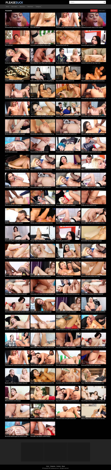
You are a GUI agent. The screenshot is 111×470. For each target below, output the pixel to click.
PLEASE (10, 2)
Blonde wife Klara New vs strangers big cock (16, 383)
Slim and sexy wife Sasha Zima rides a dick (66, 365)
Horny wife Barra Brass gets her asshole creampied (93, 98)
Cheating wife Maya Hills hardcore (64, 276)
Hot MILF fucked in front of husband (14, 223)
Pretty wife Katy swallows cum (88, 205)
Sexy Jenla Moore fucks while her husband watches (17, 258)
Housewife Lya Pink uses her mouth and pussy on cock (68, 383)
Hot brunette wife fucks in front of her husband (16, 187)
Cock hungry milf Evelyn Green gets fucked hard (42, 294)
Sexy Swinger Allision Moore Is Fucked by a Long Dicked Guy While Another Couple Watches (93, 400)
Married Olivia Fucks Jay (62, 45)
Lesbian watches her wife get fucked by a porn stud (42, 205)
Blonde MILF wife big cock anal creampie (91, 240)
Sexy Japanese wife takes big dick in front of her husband (42, 383)
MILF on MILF (59, 98)
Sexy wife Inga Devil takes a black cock (14, 347)
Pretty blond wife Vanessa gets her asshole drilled (93, 311)
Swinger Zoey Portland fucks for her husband (67, 116)
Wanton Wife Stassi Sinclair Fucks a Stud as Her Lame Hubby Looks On (42, 347)
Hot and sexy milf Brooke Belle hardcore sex (41, 223)
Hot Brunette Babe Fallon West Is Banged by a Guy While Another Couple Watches (42, 80)
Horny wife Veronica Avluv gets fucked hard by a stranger (17, 169)
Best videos (14, 6)
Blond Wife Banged (35, 27)
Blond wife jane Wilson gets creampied (65, 205)
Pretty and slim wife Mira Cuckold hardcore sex (67, 294)
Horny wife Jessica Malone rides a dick (40, 45)
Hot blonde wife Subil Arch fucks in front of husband (42, 400)
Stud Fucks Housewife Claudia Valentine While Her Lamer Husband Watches (42, 116)
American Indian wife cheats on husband (91, 329)
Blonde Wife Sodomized (11, 152)
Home (7, 6)
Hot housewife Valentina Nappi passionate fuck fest (17, 27)
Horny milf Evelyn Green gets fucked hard (66, 134)
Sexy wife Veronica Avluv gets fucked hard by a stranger (93, 80)
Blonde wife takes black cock (37, 258)
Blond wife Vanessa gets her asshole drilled (16, 436)
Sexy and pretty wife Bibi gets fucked (39, 152)
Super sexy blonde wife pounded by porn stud (92, 383)
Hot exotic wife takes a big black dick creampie (93, 134)
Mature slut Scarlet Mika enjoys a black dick (41, 169)
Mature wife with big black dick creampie (91, 152)
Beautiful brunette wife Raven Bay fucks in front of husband (68, 258)
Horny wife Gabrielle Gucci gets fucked (91, 365)
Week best (22, 6)
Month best (30, 6)
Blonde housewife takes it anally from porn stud (42, 418)
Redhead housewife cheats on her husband (92, 27)
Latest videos (102, 10)
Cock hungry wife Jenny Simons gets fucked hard (68, 27)
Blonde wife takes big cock (62, 63)
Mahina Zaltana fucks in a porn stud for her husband (93, 418)
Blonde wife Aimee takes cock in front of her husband (42, 134)
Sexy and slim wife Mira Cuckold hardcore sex (41, 365)
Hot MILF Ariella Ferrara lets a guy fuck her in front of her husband (68, 329)
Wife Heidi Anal (9, 45)
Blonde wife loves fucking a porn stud (90, 276)
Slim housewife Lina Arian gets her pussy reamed (17, 311)
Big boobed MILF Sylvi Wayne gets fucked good (42, 63)
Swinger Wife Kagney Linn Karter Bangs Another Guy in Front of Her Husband (42, 240)
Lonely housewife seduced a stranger (14, 80)
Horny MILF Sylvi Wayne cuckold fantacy (40, 436)
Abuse (63, 466)
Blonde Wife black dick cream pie (13, 276)
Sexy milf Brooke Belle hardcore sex (65, 80)
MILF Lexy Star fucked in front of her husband (41, 329)
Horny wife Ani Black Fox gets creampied (40, 276)
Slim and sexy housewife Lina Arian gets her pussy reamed (17, 418)
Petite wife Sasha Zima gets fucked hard (66, 418)
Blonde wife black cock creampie (13, 205)
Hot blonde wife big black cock (12, 63)
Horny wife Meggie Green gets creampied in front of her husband (17, 240)
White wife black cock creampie (13, 400)
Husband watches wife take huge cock (90, 63)
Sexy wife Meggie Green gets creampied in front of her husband (93, 187)
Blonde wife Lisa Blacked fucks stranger (15, 134)
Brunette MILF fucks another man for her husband (68, 169)
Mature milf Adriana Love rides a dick (90, 169)
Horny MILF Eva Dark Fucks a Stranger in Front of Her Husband (93, 223)
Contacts (58, 466)
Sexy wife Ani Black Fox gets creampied (66, 347)
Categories (38, 6)
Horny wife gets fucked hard (88, 45)
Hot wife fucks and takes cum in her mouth (40, 311)
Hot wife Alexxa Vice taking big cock (65, 152)
